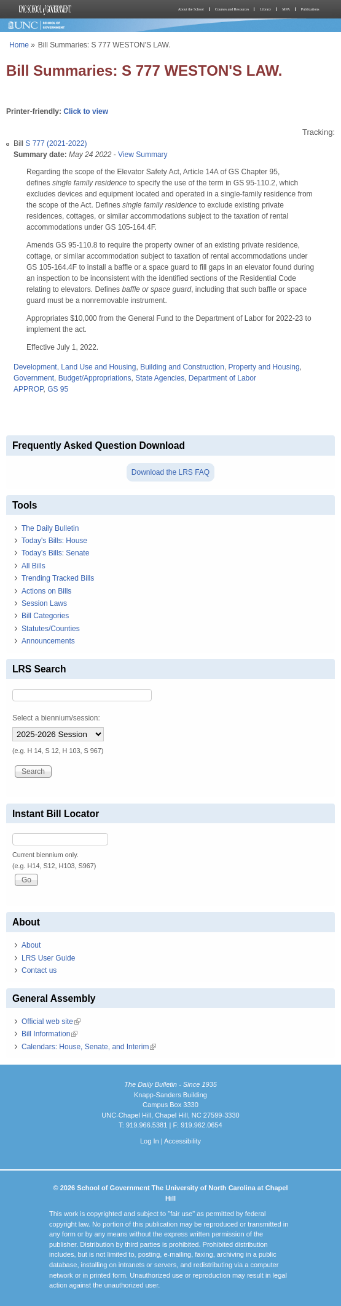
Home (19, 45)
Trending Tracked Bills (58, 578)
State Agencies (159, 378)
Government (34, 378)
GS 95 (57, 389)
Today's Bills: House (54, 540)
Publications (310, 9)
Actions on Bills (46, 591)
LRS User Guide (48, 958)
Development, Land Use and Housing (75, 367)
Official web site (51, 1021)
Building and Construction (182, 367)
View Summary (142, 154)
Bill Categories (45, 615)
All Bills (33, 566)
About (31, 945)
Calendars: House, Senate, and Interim (89, 1046)
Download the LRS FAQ (170, 472)
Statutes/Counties (51, 628)
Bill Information (49, 1034)
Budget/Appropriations (94, 378)
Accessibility (182, 1141)
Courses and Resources (232, 9)
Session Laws (44, 603)
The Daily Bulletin (50, 528)
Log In (149, 1141)
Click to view (85, 111)
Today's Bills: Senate (55, 553)
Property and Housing (264, 367)
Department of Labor (222, 378)
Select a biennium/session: (56, 718)
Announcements (48, 641)
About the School (191, 9)
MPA (285, 9)
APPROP (28, 389)
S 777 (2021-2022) (56, 143)
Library (265, 9)
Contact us (39, 970)
